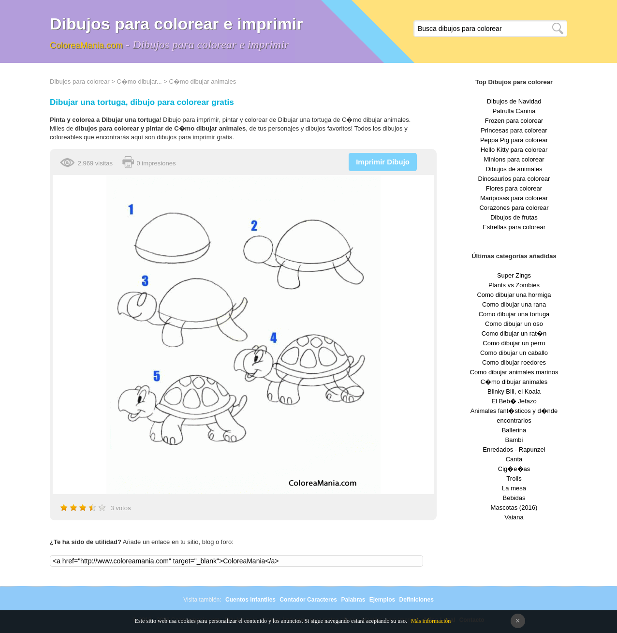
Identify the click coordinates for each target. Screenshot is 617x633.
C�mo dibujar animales (202, 81)
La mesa (514, 488)
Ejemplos (382, 599)
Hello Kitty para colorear (514, 149)
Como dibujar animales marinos (514, 372)
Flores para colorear (514, 188)
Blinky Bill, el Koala (514, 391)
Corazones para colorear (513, 207)
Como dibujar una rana (514, 304)
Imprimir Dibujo (383, 162)
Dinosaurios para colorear (514, 178)
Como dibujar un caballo (514, 352)
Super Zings (514, 275)
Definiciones (416, 599)
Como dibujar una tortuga (514, 314)
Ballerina (514, 430)
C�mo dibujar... (139, 81)
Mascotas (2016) (514, 507)
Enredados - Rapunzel (514, 449)
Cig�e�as (514, 468)
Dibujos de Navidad (514, 101)
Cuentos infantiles (250, 599)
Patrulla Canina (514, 111)
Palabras (353, 599)
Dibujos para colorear (80, 81)
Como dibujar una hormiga (514, 294)
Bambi (514, 439)
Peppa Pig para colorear (514, 140)
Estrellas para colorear (514, 227)
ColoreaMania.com (86, 45)
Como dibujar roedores (514, 362)
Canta (514, 459)
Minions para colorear (514, 159)
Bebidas (514, 497)
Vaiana (514, 517)
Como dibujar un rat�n (514, 333)
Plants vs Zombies (514, 285)
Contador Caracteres (308, 599)
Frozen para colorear (514, 120)
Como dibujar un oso (514, 323)
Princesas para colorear (514, 130)
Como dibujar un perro (514, 343)
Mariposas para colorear (514, 198)
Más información (431, 621)
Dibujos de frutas (514, 217)
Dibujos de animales (513, 169)
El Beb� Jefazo (513, 401)
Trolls (513, 478)
